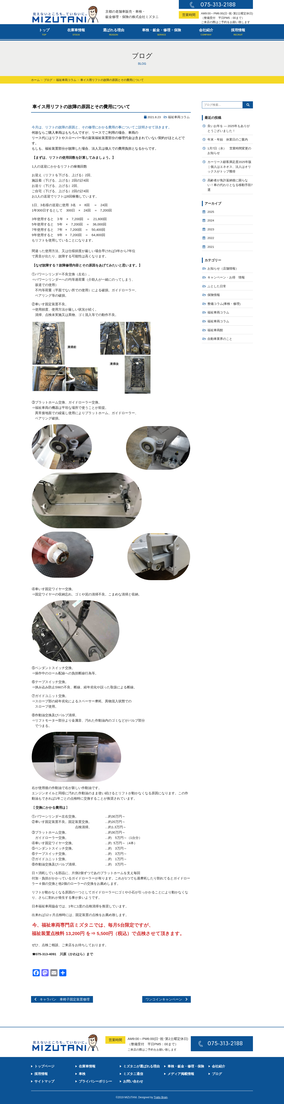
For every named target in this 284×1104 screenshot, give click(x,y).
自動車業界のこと (219, 339)
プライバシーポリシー (95, 1081)
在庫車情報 (76, 32)
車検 (82, 1074)
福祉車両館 (215, 330)
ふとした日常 (216, 286)
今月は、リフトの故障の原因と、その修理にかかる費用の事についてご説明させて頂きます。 (102, 127)
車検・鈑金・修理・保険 (161, 32)
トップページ (44, 1066)
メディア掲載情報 (181, 1074)
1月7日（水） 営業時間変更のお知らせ (229, 151)
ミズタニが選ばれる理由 (141, 1066)
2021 (210, 247)
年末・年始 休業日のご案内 (227, 139)
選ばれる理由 (113, 32)
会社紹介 (206, 32)
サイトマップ (44, 1081)
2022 (210, 238)
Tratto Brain (161, 1097)
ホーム (35, 80)
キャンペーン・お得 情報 (226, 277)
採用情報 (238, 32)
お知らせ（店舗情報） (223, 268)
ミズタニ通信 (133, 1074)
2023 (210, 229)
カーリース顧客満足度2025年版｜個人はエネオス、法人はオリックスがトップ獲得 (229, 166)
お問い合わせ (133, 1081)
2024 (210, 220)
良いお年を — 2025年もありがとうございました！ (228, 128)
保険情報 (213, 295)
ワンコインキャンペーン (166, 999)
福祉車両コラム (66, 80)
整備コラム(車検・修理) (224, 303)
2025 (210, 211)
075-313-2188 (218, 4)
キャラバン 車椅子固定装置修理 (62, 999)
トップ (44, 32)
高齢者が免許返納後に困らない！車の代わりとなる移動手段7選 (230, 185)
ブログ (48, 80)
